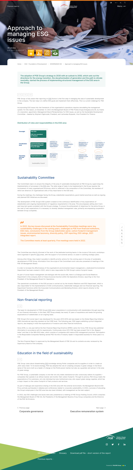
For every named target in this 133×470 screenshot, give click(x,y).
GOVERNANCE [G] (56, 64)
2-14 (19, 50)
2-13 (12, 50)
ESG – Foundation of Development (35, 64)
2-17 (22, 50)
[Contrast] (111, 2)
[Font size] (115, 2)
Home (19, 64)
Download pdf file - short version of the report (90, 453)
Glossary (63, 453)
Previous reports (13, 6)
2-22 (15, 50)
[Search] (125, 2)
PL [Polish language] (120, 2)
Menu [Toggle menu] (121, 6)
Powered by (116, 465)
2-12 (8, 50)
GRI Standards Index (46, 453)
